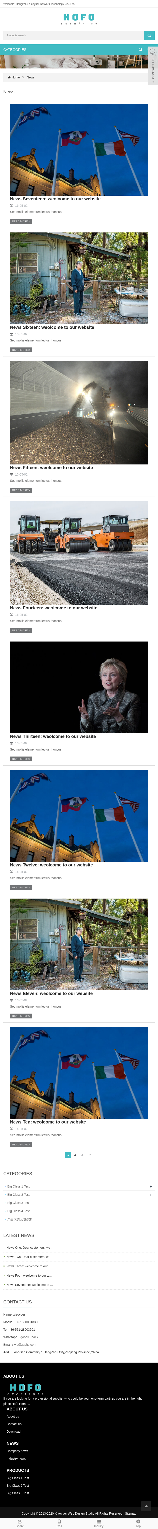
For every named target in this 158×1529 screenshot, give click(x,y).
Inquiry (99, 1523)
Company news (17, 1451)
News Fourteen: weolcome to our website (53, 607)
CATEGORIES (14, 50)
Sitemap (130, 1513)
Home (16, 77)
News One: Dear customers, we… (30, 1247)
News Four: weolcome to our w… (29, 1275)
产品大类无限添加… (21, 1219)
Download (13, 1431)
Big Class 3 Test (18, 1203)
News (31, 77)
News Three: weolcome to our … (29, 1266)
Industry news (16, 1458)
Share (20, 1523)
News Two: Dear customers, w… (29, 1257)
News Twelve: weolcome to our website (51, 864)
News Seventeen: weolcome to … (29, 1285)
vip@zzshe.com (25, 1344)
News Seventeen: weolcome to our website (55, 198)
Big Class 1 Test (18, 1186)
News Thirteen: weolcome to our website (53, 736)
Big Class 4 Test (18, 1211)
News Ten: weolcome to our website (48, 1121)
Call (59, 1523)
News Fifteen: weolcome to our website (51, 467)
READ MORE (21, 221)
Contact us (14, 1424)
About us (13, 1416)
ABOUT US (17, 1409)
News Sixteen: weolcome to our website (52, 327)
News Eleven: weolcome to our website (51, 993)
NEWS (13, 1443)
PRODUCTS (18, 1470)
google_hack (29, 1337)
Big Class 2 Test (18, 1194)
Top (138, 1523)
